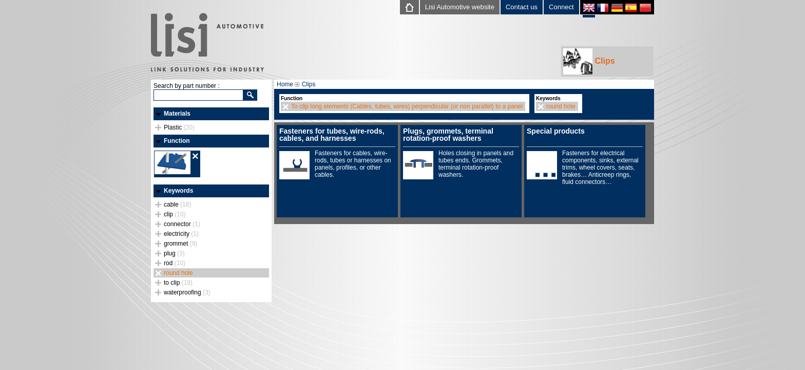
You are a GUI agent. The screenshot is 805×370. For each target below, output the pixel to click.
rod (174, 263)
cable (177, 204)
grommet (180, 243)
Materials (177, 113)
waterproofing (187, 292)
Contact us (522, 7)
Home (285, 84)
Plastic (179, 127)
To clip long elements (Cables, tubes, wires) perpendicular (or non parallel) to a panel (407, 106)
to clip (178, 282)
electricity (181, 233)
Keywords (178, 190)
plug (174, 253)
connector (182, 224)
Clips (589, 61)
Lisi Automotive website (459, 7)
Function (177, 140)
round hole (178, 272)
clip (175, 214)
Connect (561, 7)
